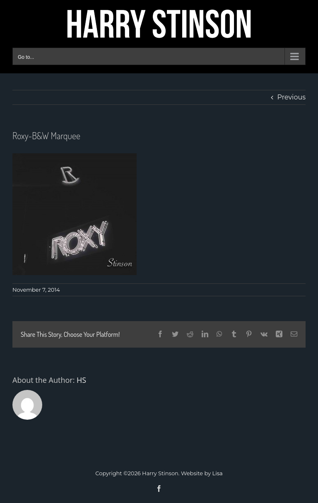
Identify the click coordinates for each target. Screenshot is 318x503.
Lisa (217, 473)
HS (81, 380)
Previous (291, 97)
